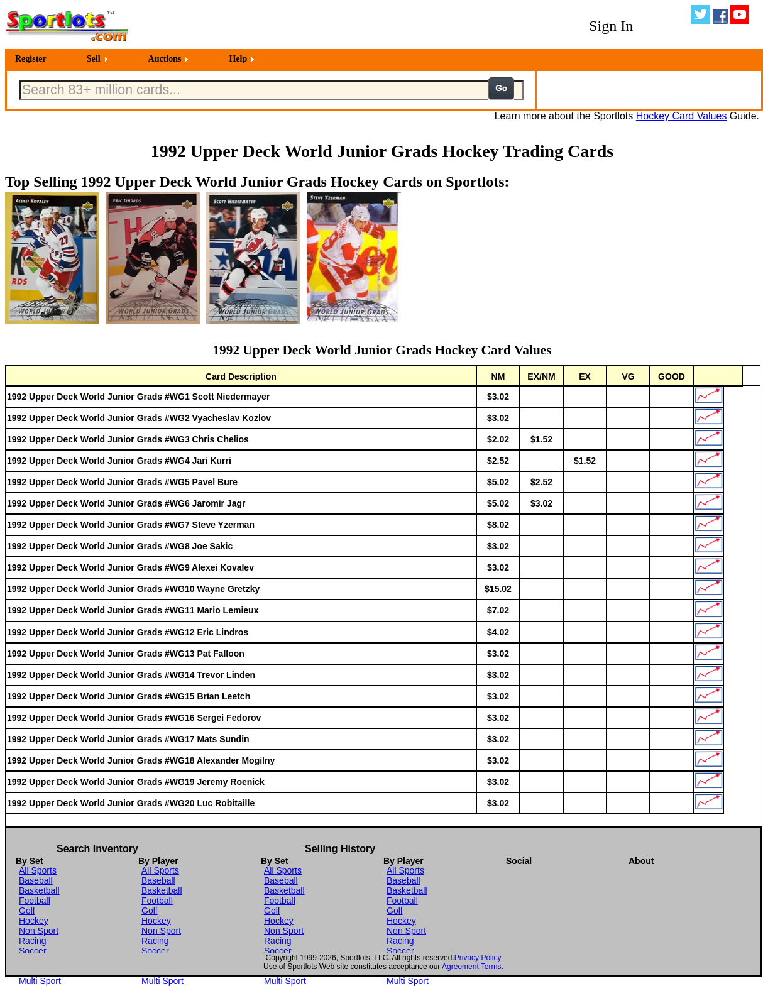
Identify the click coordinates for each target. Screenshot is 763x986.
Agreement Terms (471, 966)
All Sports (38, 870)
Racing (33, 941)
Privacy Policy (478, 957)
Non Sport (38, 931)
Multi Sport (40, 981)
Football (34, 901)
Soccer (33, 951)
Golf (27, 911)
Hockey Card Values (681, 116)
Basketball (39, 890)
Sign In (611, 26)
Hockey (33, 921)
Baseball (36, 880)
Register (31, 58)
